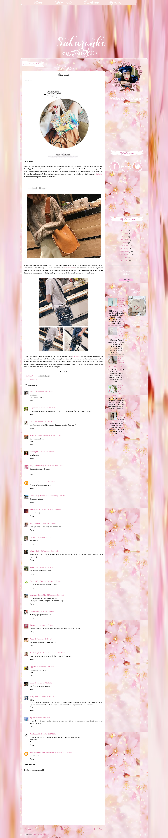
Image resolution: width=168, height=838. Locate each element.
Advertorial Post (35, 379)
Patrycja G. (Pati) (36, 509)
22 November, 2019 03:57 (47, 408)
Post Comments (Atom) (41, 834)
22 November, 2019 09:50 (43, 422)
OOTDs (124, 258)
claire (32, 683)
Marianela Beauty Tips (38, 595)
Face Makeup (124, 252)
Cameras (125, 243)
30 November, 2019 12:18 (47, 734)
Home (64, 829)
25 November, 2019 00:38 (44, 625)
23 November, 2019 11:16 (49, 523)
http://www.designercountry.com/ (42, 752)
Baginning (99, 174)
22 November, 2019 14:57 (46, 482)
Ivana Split (34, 452)
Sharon (32, 625)
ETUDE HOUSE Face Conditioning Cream (119, 304)
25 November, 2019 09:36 (45, 667)
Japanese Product (124, 254)
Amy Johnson (35, 523)
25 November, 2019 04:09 (43, 639)
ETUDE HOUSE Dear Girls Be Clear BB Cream (118, 391)
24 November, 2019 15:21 (45, 611)
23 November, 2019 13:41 (44, 537)
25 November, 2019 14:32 (47, 697)
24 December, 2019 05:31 (63, 752)
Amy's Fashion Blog (37, 465)
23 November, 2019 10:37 (52, 509)
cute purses (76, 356)
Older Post (97, 829)
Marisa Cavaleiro (36, 435)
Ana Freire (34, 734)
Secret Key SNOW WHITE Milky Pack (119, 333)
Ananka (33, 611)
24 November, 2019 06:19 (52, 581)
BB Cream (124, 234)
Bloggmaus (34, 408)
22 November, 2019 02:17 (44, 392)
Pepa (31, 422)
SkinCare (124, 260)
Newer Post (30, 829)
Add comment (30, 764)
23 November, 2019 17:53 (50, 551)
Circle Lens (124, 246)
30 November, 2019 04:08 (42, 718)
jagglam (33, 667)
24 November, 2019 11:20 (56, 595)
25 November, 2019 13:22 (43, 683)
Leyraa (32, 537)
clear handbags (69, 268)
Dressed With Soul (36, 581)
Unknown (33, 482)
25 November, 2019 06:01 (56, 653)
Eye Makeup (124, 249)
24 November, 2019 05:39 (44, 567)
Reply (32, 400)
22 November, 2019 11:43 (52, 435)
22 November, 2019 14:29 (47, 452)
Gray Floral (121, 414)
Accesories (124, 231)
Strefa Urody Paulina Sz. (39, 496)
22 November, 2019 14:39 (54, 465)
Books (124, 237)
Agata (32, 639)
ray (31, 718)
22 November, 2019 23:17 (57, 496)
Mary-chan (34, 697)
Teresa (32, 567)
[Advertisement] (17, 14)
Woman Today (35, 551)
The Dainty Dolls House (38, 653)
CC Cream (124, 240)
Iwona (32, 392)
